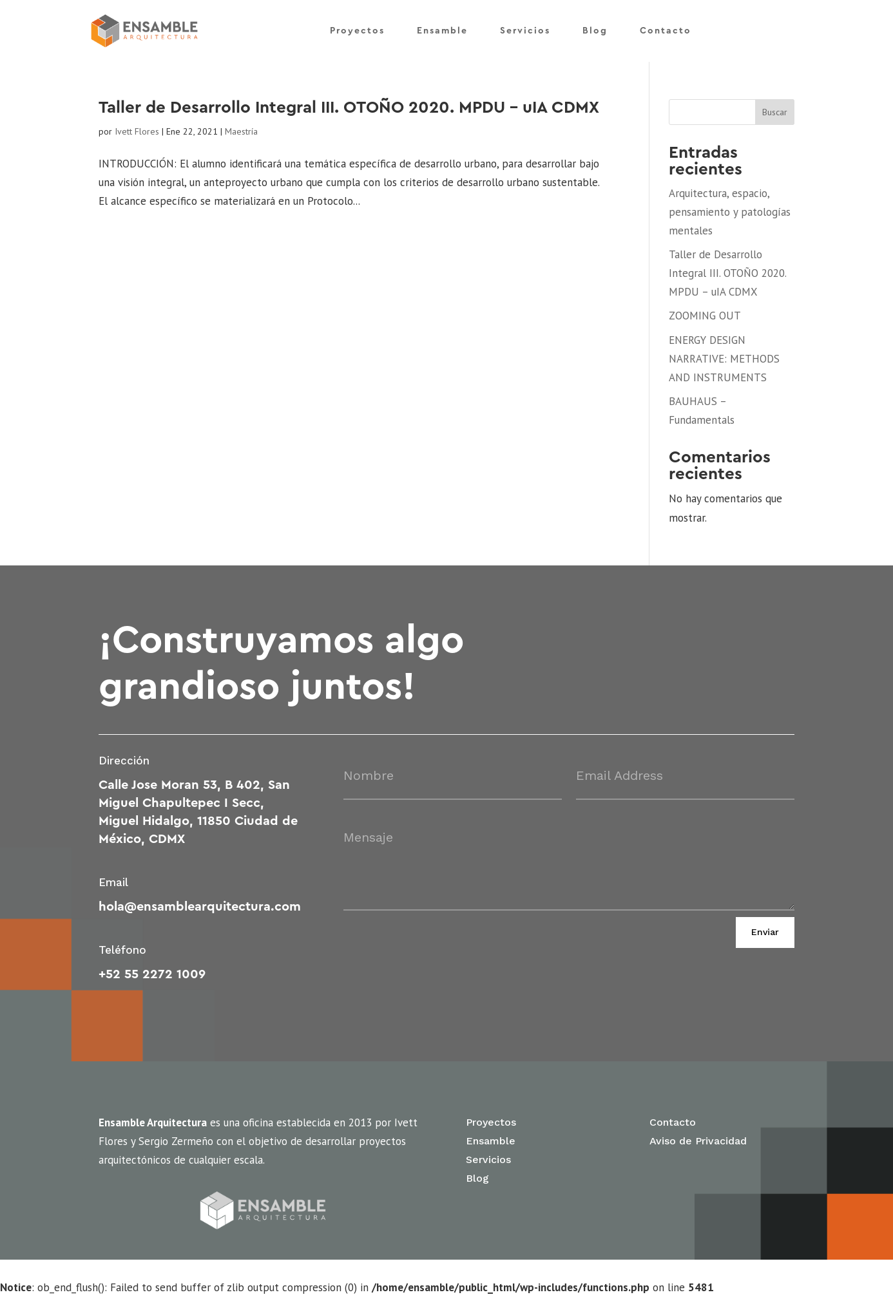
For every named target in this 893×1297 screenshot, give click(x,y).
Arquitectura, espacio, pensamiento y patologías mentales (730, 212)
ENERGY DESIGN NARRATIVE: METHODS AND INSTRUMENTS (724, 358)
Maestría (241, 131)
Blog (595, 30)
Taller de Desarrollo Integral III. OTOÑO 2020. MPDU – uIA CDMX (349, 107)
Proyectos (357, 30)
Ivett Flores (137, 131)
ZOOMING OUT (705, 315)
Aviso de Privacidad (698, 1141)
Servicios (525, 30)
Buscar (774, 112)
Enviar (765, 932)
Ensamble (442, 30)
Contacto (665, 30)
